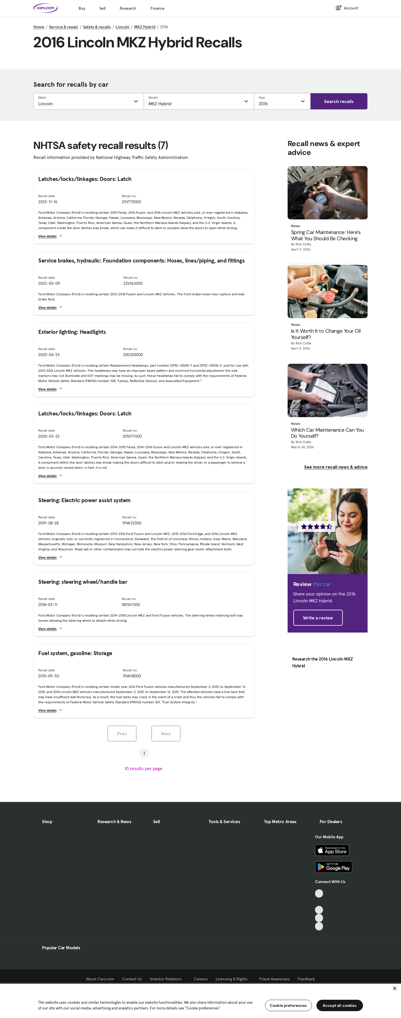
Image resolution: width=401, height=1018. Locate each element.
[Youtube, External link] (319, 910)
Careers (201, 978)
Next (166, 733)
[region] (200, 1000)
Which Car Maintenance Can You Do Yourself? (327, 433)
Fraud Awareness (274, 978)
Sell (102, 8)
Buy (82, 8)
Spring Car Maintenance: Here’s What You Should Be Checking (326, 235)
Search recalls (339, 101)
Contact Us (132, 978)
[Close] (394, 988)
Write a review (318, 618)
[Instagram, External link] (319, 918)
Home (38, 26)
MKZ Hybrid (144, 26)
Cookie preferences (288, 1005)
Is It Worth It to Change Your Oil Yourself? (326, 334)
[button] (53, 236)
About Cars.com (100, 978)
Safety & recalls (97, 26)
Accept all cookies (340, 1005)
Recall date (46, 196)
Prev (122, 733)
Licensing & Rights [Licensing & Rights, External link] (233, 978)
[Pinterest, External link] (319, 926)
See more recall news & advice (336, 467)
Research (128, 8)
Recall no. (129, 196)
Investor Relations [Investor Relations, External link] (168, 978)
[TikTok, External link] (319, 893)
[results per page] (144, 768)
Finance (158, 8)
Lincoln (122, 26)
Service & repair (63, 26)
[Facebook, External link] (319, 902)
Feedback (306, 978)
